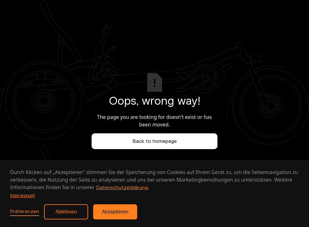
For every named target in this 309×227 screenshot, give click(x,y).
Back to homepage (154, 141)
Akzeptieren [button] (115, 211)
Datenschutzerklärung (122, 187)
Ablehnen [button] (66, 211)
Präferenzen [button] (24, 211)
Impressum (22, 195)
